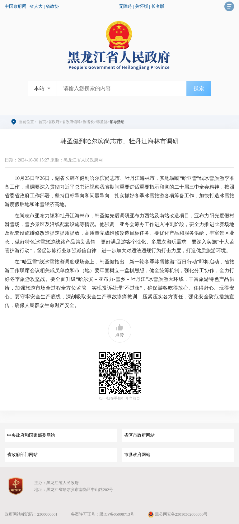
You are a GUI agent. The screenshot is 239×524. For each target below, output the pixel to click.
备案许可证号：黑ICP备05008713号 (102, 514)
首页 (42, 122)
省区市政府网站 (139, 435)
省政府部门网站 (22, 454)
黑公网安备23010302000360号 (178, 514)
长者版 (157, 6)
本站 (39, 88)
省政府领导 (71, 122)
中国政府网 (15, 6)
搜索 (199, 88)
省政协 (52, 6)
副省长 (88, 122)
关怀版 (141, 6)
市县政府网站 (137, 454)
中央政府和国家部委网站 (31, 435)
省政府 (53, 122)
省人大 (36, 6)
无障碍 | (127, 6)
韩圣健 (101, 122)
